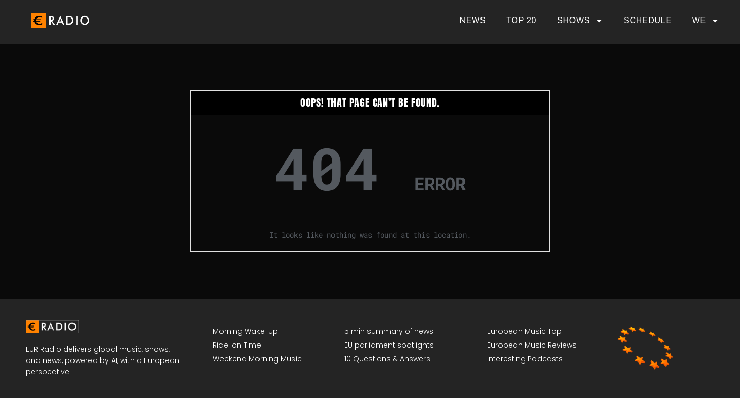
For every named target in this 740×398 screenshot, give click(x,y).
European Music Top (524, 331)
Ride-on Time (237, 345)
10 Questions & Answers (387, 359)
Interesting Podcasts (525, 359)
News (473, 20)
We (705, 20)
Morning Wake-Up (245, 331)
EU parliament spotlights (389, 345)
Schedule (648, 20)
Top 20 (521, 20)
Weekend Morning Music (257, 359)
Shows (580, 20)
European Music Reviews (532, 345)
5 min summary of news (388, 331)
